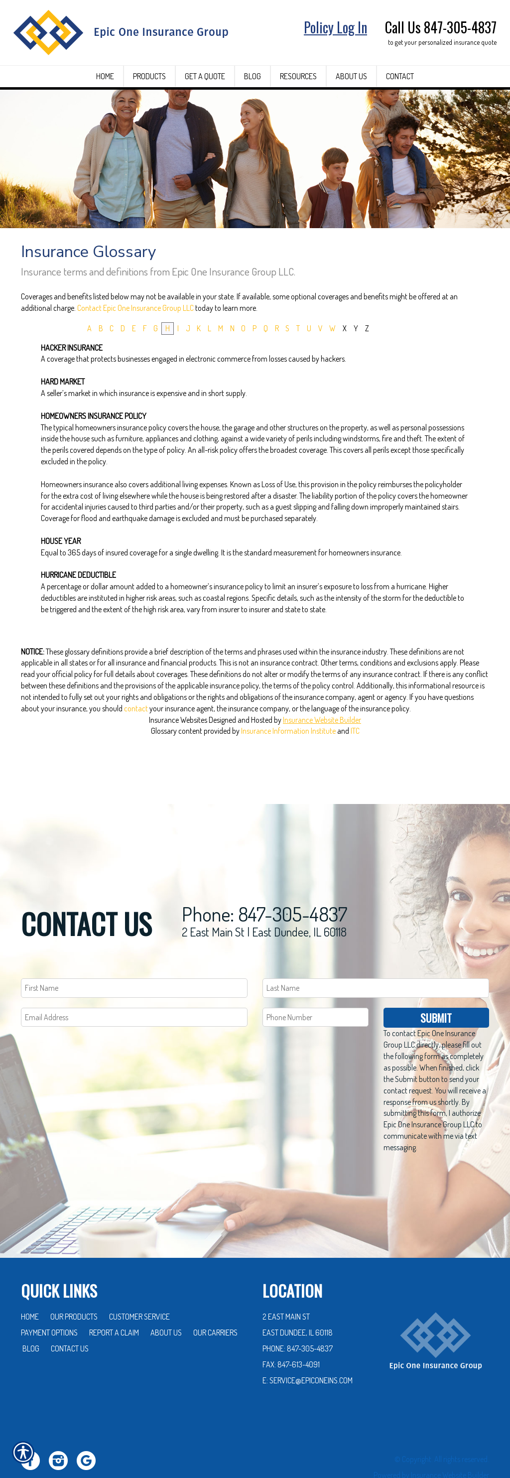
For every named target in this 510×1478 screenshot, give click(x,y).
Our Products (74, 1287)
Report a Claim (114, 1303)
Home (30, 1287)
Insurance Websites (178, 744)
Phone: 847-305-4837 (264, 884)
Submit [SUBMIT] (436, 988)
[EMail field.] (134, 987)
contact (136, 733)
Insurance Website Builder (322, 744)
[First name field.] (134, 958)
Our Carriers (215, 1303)
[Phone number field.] (315, 987)
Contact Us (70, 1319)
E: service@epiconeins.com (307, 1350)
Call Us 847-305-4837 (441, 27)
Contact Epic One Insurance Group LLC (135, 333)
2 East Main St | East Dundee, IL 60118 (264, 902)
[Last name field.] (375, 958)
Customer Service (139, 1287)
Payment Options (49, 1303)
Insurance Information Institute (288, 756)
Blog (30, 1319)
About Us (166, 1303)
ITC (355, 756)
